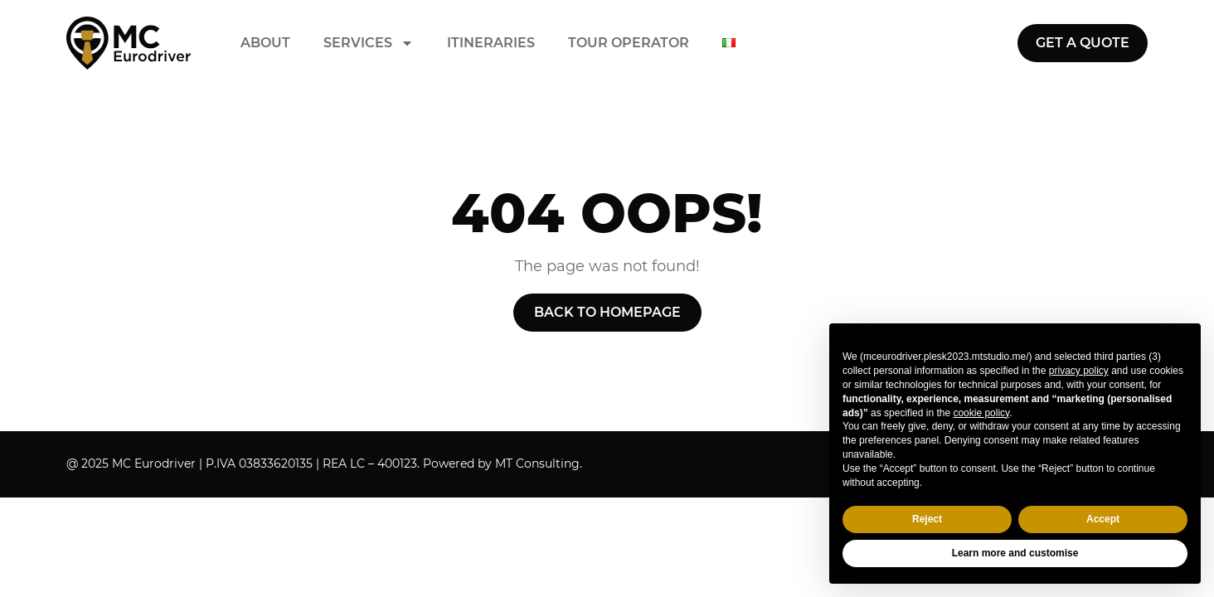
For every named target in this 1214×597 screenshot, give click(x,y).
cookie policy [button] (981, 413)
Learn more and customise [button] (1015, 553)
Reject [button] (927, 519)
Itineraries (491, 43)
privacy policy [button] (1079, 370)
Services (368, 43)
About (265, 43)
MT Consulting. (538, 463)
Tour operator (628, 43)
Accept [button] (1102, 519)
